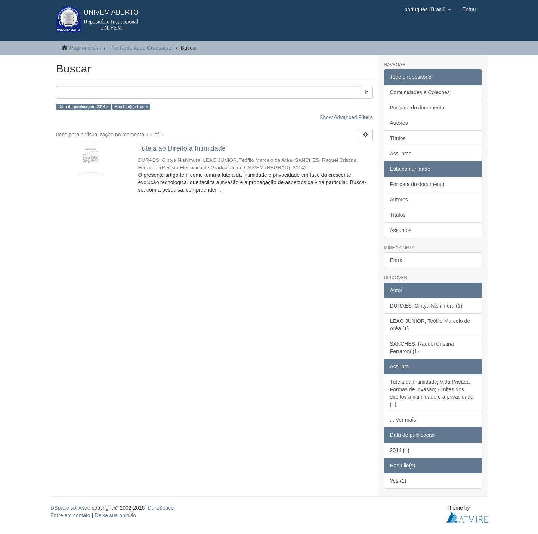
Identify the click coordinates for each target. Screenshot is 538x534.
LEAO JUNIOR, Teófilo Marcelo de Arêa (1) (430, 324)
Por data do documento (417, 108)
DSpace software (70, 508)
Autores (399, 123)
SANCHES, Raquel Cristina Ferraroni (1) (422, 347)
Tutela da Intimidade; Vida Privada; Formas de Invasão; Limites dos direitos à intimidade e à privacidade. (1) (432, 393)
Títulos (398, 138)
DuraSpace (161, 508)
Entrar (397, 260)
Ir (366, 92)
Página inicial (85, 48)
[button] (427, 9)
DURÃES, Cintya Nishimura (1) (426, 306)
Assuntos (401, 154)
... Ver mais (403, 420)
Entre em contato (70, 515)
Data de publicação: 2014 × (83, 106)
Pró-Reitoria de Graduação (141, 48)
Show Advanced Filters (345, 117)
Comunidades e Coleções (420, 92)
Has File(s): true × (131, 106)
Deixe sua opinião (115, 515)
